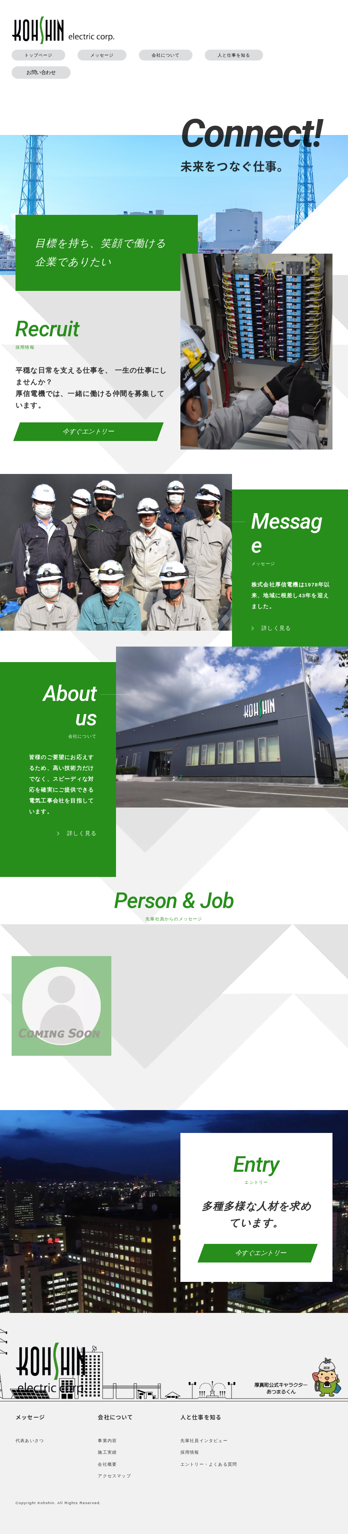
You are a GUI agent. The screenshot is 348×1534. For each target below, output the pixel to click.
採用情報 (189, 1452)
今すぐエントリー (89, 431)
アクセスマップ (114, 1475)
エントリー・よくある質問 (208, 1464)
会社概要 (107, 1464)
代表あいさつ (30, 1440)
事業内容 (107, 1440)
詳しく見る (271, 628)
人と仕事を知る (234, 55)
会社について (166, 55)
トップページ (38, 55)
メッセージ (102, 55)
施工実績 (107, 1452)
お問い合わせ (40, 72)
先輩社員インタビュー (204, 1440)
